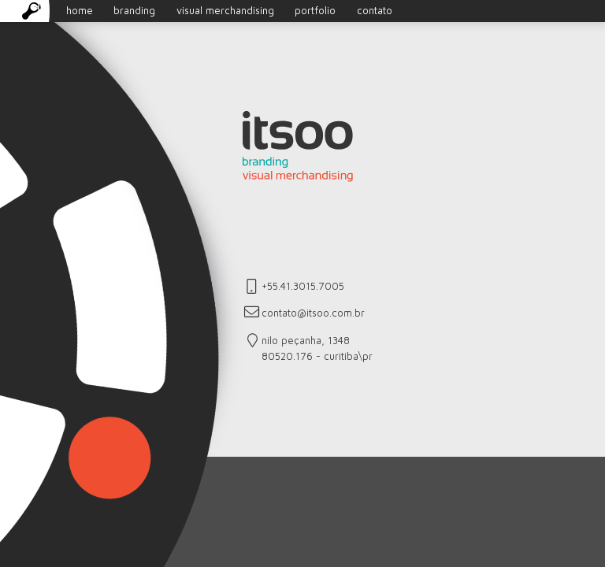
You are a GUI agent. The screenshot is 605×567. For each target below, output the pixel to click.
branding (134, 11)
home (57, 11)
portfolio (315, 11)
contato (374, 11)
